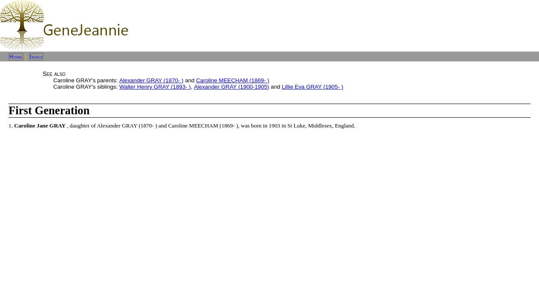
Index (36, 57)
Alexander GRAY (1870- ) (151, 80)
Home (16, 57)
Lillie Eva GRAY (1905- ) (312, 87)
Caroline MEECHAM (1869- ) (232, 80)
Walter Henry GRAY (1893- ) (155, 87)
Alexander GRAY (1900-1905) (231, 87)
